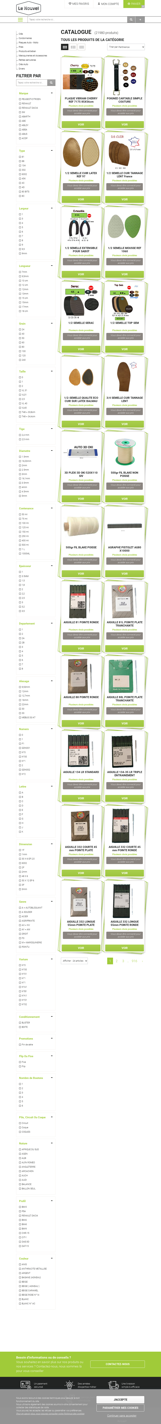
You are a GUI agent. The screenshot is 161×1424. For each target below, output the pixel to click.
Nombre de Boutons (31, 1078)
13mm (25, 293)
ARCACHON (28, 1171)
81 (23, 157)
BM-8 (24, 1224)
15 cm (25, 298)
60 (23, 342)
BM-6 (24, 1220)
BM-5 (24, 1207)
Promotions (26, 1038)
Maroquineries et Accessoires (33, 55)
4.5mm (25, 491)
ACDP (24, 138)
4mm (24, 487)
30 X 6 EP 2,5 (28, 859)
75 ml (24, 519)
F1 (23, 743)
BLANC (25, 1299)
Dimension (25, 844)
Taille (22, 371)
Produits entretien (27, 51)
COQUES (26, 1132)
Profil (22, 1201)
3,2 (23, 606)
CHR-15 (25, 1233)
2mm (24, 465)
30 (23, 709)
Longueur (24, 266)
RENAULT (26, 103)
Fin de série (27, 1044)
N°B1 (24, 991)
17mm (25, 307)
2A (23, 638)
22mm (25, 704)
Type (22, 151)
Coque (25, 1127)
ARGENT (26, 1273)
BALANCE (26, 1184)
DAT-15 (25, 1246)
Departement (27, 623)
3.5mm (25, 483)
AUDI (24, 1180)
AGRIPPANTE (28, 921)
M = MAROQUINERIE (32, 942)
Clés (21, 34)
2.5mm (25, 470)
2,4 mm (25, 435)
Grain (22, 323)
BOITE (25, 1027)
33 (23, 713)
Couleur (23, 1258)
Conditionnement (29, 1017)
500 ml (25, 545)
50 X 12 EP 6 (28, 880)
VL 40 (24, 403)
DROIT (25, 934)
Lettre (22, 786)
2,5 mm (25, 439)
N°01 (24, 974)
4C (23, 183)
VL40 (24, 408)
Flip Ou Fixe (26, 1056)
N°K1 (24, 995)
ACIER (25, 916)
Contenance (26, 508)
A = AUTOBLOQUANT (32, 907)
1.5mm (25, 457)
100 (24, 351)
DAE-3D (25, 1241)
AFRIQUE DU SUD (30, 1149)
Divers (22, 68)
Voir (81, 124)
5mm (24, 496)
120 (24, 355)
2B (23, 642)
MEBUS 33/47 (28, 717)
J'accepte (120, 1399)
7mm (24, 272)
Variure (23, 959)
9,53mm (26, 687)
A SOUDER (27, 912)
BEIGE (25, 1282)
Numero (24, 729)
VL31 (24, 394)
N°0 (24, 752)
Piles (21, 47)
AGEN (25, 1154)
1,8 (23, 585)
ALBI (24, 1158)
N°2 (24, 774)
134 (24, 165)
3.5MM (25, 576)
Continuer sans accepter (121, 1415)
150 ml (25, 532)
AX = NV (26, 925)
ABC (24, 121)
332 (24, 170)
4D (23, 187)
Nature (23, 1143)
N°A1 (24, 987)
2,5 (23, 399)
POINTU (25, 947)
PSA (24, 1211)
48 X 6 (25, 876)
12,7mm (26, 696)
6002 (24, 174)
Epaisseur (25, 566)
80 (23, 347)
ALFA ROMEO (28, 1162)
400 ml (25, 540)
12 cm (25, 285)
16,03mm (26, 461)
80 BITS (25, 191)
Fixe (24, 1062)
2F (23, 867)
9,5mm (25, 276)
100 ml (25, 523)
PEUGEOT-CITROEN (31, 99)
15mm (25, 302)
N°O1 (24, 1000)
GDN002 (26, 769)
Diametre (24, 451)
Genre (22, 901)
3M (23, 112)
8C (23, 196)
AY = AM (26, 929)
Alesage (24, 681)
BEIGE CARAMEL (30, 1290)
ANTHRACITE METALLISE (34, 1269)
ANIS (24, 1264)
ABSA (24, 129)
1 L (23, 549)
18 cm (25, 311)
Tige (22, 429)
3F (23, 885)
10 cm (25, 280)
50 (23, 338)
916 (134, 961)
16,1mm (26, 478)
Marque (23, 93)
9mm (24, 253)
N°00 (24, 756)
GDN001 (26, 748)
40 (23, 334)
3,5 (23, 611)
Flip (23, 1066)
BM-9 (24, 1228)
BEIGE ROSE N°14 (30, 1295)
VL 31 (24, 390)
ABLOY (25, 125)
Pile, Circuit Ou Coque (32, 1117)
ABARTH (26, 116)
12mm (25, 289)
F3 (23, 938)
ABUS (24, 134)
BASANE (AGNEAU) (31, 1277)
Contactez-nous (118, 1364)
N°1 (24, 761)
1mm (24, 854)
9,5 (23, 249)
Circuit (25, 1123)
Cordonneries (25, 38)
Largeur (23, 208)
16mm (25, 700)
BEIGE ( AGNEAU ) (30, 1286)
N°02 (24, 1004)
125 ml (25, 527)
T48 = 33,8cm (28, 412)
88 (23, 161)
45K (24, 178)
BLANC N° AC (28, 1303)
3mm (24, 474)
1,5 (23, 580)
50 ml (24, 514)
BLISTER (26, 1022)
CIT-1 (24, 1237)
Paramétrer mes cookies (120, 1407)
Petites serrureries (27, 60)
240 (24, 360)
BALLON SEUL (28, 1188)
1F (23, 850)
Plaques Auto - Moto (28, 42)
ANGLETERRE (28, 1167)
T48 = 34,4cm (28, 416)
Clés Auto (23, 64)
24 (23, 329)
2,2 (23, 593)
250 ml (25, 536)
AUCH (25, 1175)
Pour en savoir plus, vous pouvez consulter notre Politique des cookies (50, 1413)
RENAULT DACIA (30, 108)
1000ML (26, 553)
